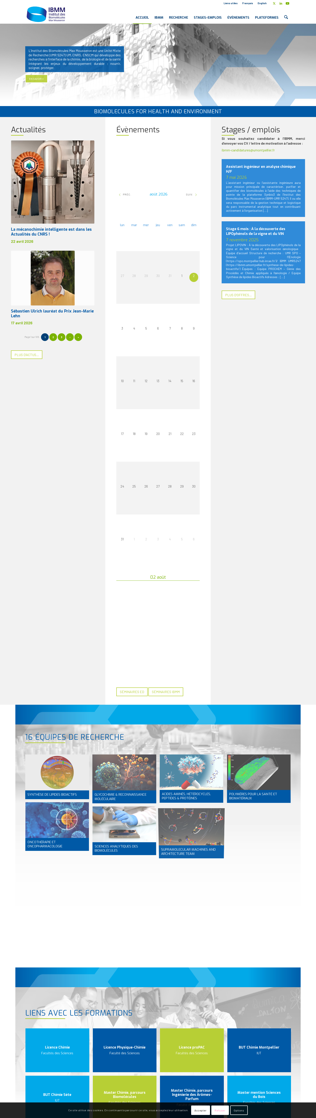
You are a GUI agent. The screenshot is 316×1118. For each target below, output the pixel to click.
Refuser (220, 1110)
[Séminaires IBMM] (165, 691)
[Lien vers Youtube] (287, 3)
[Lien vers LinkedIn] (281, 3)
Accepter (200, 1110)
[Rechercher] (286, 14)
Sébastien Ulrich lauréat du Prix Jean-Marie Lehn (52, 314)
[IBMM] (46, 14)
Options (239, 1110)
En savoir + (36, 78)
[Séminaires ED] (132, 691)
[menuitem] (230, 3)
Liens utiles (231, 3)
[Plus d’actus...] (26, 354)
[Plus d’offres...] (238, 295)
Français (247, 3)
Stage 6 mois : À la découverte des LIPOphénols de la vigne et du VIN (255, 231)
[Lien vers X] (274, 3)
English (262, 3)
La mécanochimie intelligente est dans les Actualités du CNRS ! (51, 232)
